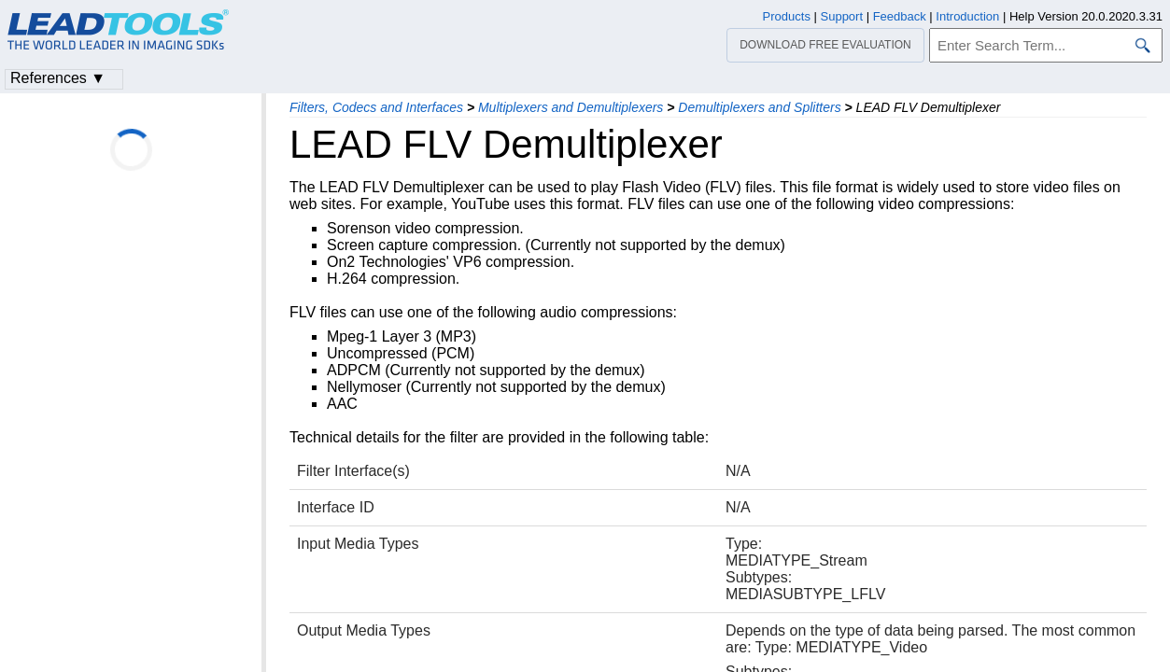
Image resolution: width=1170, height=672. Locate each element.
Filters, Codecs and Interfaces (376, 107)
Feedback (899, 16)
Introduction (967, 16)
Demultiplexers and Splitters (759, 107)
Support (842, 16)
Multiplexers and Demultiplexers (570, 107)
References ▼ (58, 78)
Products (787, 16)
